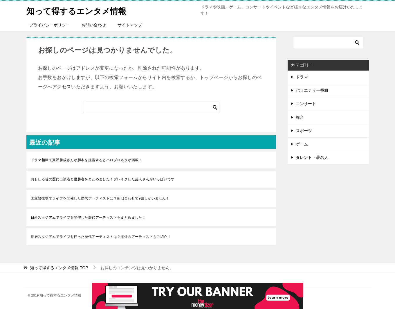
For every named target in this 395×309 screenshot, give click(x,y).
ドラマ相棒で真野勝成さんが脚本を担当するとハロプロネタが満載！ (86, 160)
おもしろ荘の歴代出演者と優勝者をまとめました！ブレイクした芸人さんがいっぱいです (103, 179)
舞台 (300, 117)
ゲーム (302, 144)
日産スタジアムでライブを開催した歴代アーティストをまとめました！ (88, 217)
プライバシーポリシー (49, 25)
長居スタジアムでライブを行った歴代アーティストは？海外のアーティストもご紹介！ (101, 237)
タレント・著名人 (312, 157)
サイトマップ (130, 25)
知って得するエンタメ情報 (79, 10)
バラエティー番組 (312, 90)
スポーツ (304, 130)
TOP (59, 267)
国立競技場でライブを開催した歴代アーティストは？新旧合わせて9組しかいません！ (100, 198)
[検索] (151, 107)
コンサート (306, 103)
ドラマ (302, 77)
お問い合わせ (94, 25)
